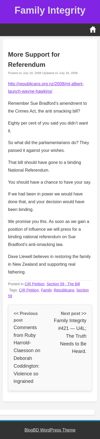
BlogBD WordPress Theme (50, 430)
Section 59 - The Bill (63, 284)
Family (46, 290)
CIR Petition (35, 284)
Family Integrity (49, 10)
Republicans (64, 290)
